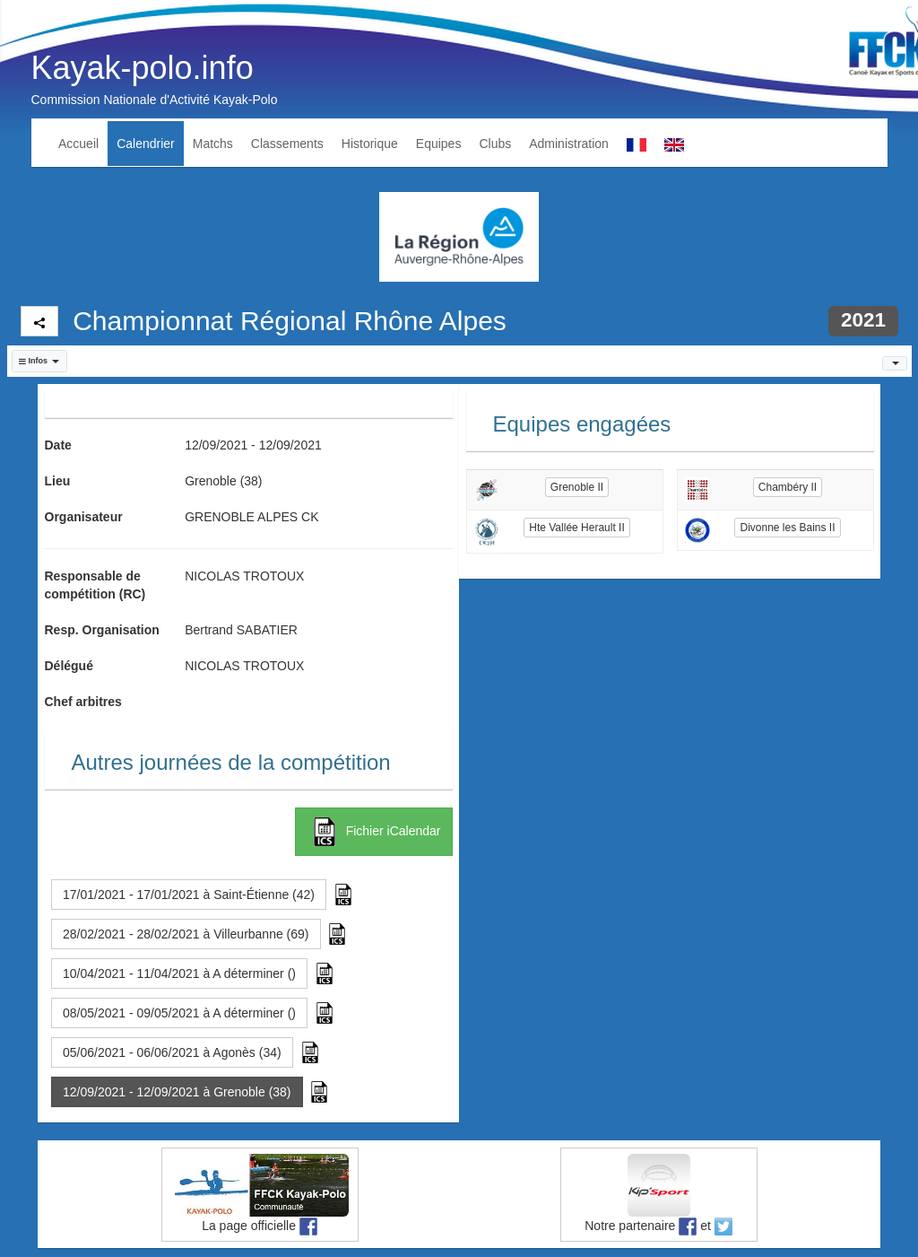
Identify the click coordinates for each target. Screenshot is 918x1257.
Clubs (495, 143)
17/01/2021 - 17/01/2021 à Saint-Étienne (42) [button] (189, 894)
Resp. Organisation (102, 630)
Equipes (439, 143)
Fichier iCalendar (374, 832)
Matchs (213, 143)
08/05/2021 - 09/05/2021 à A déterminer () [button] (179, 1013)
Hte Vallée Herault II (577, 527)
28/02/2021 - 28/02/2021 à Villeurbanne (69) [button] (186, 934)
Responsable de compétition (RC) (95, 585)
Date (58, 445)
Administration (569, 143)
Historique (370, 143)
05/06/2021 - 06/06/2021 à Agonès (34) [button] (172, 1052)
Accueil (78, 143)
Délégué (69, 666)
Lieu (58, 481)
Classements (287, 143)
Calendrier (146, 143)
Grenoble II (576, 487)
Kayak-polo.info (142, 67)
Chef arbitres (83, 701)
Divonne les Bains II (787, 527)
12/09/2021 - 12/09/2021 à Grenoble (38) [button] (177, 1092)
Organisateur (84, 517)
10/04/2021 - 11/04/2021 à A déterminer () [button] (179, 973)
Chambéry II (787, 487)
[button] (39, 361)
